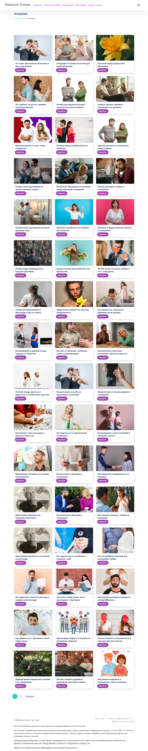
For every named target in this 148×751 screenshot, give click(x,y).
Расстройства (80, 5)
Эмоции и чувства (95, 5)
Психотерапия (68, 5)
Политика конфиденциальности (119, 718)
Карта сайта (99, 718)
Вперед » (30, 696)
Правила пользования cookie (123, 722)
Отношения (37, 5)
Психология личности (52, 5)
